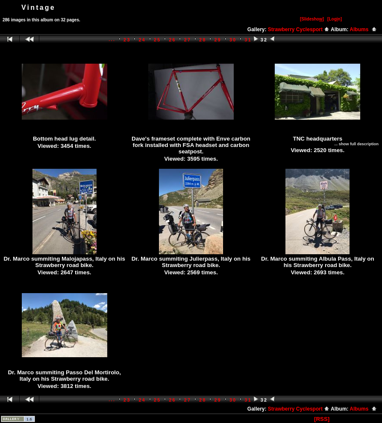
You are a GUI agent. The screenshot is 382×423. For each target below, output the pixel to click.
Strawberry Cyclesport (298, 29)
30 (233, 39)
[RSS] (321, 419)
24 (142, 39)
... (112, 39)
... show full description (356, 144)
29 (218, 39)
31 (248, 39)
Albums (363, 29)
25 (157, 39)
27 (187, 39)
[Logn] (334, 19)
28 (202, 39)
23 (127, 39)
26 (172, 39)
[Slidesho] (312, 19)
